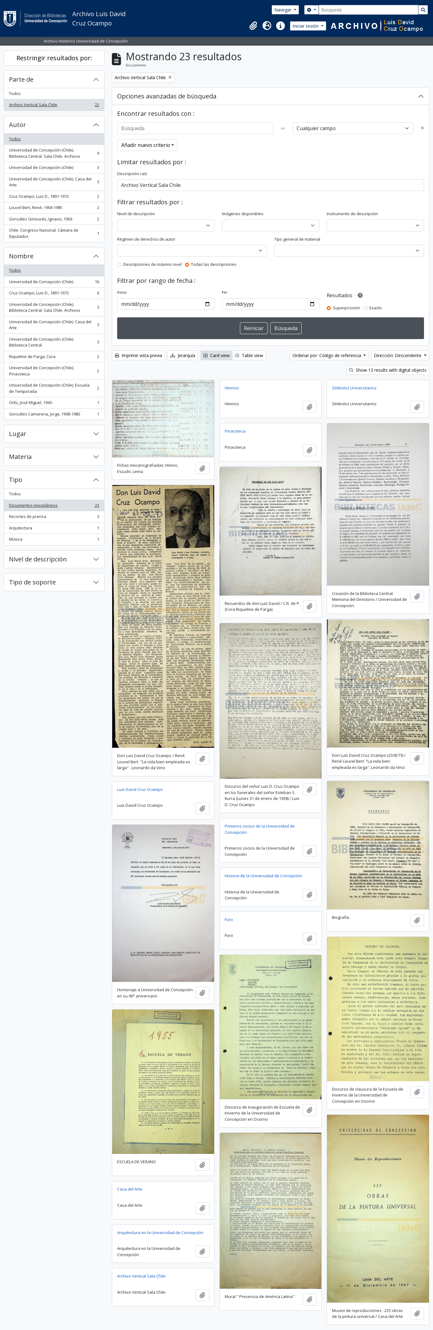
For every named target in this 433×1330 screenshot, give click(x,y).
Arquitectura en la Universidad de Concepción (160, 1232)
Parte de (21, 79)
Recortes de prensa (54, 518)
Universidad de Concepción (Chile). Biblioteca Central (54, 342)
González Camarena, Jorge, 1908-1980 (54, 415)
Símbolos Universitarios (354, 388)
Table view (249, 355)
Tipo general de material (297, 239)
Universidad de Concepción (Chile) (54, 169)
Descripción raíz (132, 173)
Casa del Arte (129, 1189)
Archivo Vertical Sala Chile (54, 106)
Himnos (232, 388)
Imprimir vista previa (138, 355)
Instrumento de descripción (352, 213)
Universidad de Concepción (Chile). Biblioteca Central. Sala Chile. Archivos (54, 153)
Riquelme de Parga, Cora (54, 358)
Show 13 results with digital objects (387, 370)
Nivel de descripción (38, 559)
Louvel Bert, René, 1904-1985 (54, 209)
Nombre (21, 256)
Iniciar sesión (306, 26)
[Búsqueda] (368, 10)
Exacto (375, 308)
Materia (20, 456)
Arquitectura (54, 529)
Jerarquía (182, 355)
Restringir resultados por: (54, 58)
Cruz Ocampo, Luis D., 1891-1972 (54, 197)
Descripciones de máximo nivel (152, 264)
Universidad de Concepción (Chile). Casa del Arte (54, 182)
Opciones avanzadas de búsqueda (166, 96)
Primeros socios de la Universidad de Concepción (260, 829)
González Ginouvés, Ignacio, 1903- (54, 220)
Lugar (17, 433)
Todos (15, 93)
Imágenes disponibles (242, 213)
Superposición (346, 308)
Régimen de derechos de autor (146, 239)
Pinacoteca (235, 431)
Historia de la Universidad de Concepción (263, 875)
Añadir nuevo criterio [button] (145, 145)
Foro (229, 919)
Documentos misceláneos (54, 506)
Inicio (122, 292)
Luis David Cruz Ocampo (140, 789)
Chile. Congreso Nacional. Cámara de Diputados (54, 233)
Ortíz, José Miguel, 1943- (54, 404)
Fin (224, 292)
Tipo (15, 479)
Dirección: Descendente (398, 355)
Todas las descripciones (213, 264)
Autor (17, 124)
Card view (216, 355)
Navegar (283, 10)
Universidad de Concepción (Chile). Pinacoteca (54, 371)
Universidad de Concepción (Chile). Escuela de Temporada (54, 388)
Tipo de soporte (32, 582)
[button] (253, 26)
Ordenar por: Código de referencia (327, 355)
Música (54, 540)
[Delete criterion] (422, 128)
